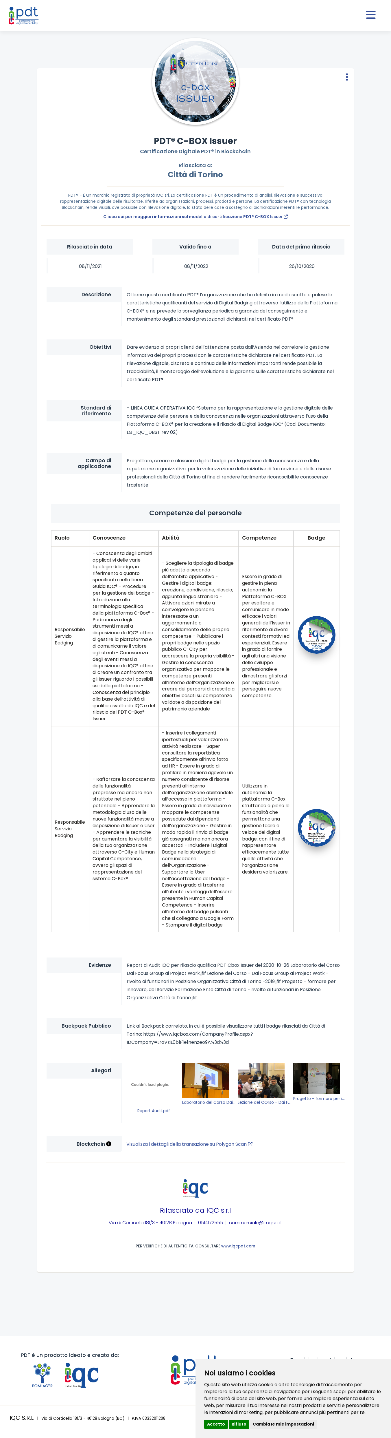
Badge (316, 537)
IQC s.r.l (218, 1210)
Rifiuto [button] (239, 1424)
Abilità (171, 537)
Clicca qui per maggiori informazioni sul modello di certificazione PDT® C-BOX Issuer (195, 217)
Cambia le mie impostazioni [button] (283, 1424)
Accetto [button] (216, 1424)
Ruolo (62, 537)
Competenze (259, 537)
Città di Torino (195, 174)
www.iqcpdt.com (238, 1246)
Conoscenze (109, 537)
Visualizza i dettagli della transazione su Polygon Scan (189, 1144)
